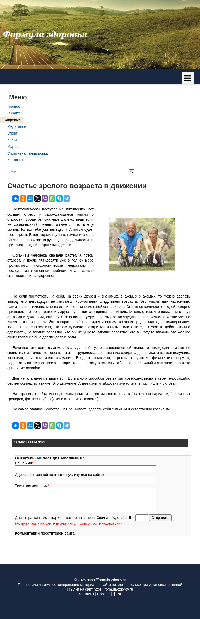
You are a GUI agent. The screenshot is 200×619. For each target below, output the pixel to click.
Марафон (15, 146)
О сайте (14, 113)
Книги (12, 140)
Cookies (103, 594)
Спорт (12, 133)
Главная (14, 106)
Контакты (15, 160)
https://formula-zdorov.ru (106, 580)
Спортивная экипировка (27, 153)
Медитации (16, 126)
